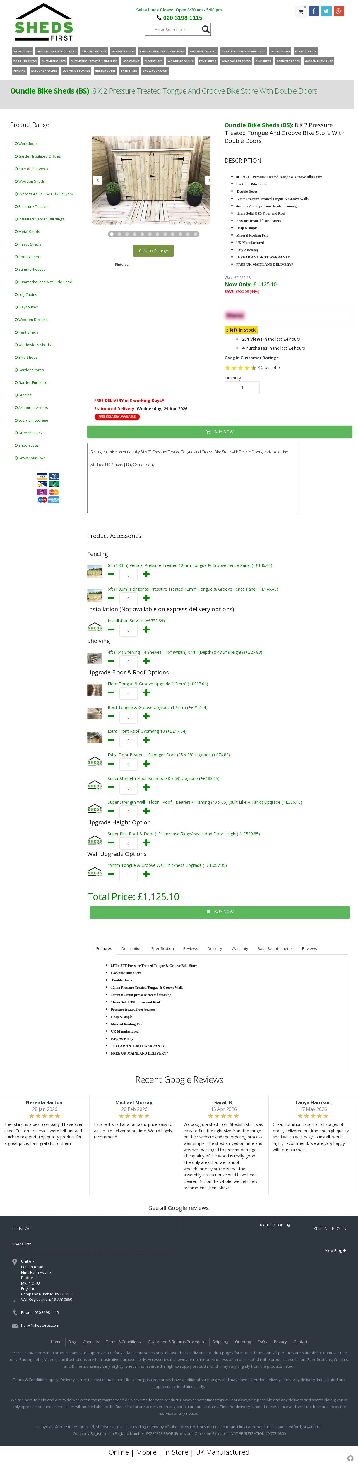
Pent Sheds (26, 332)
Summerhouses (30, 269)
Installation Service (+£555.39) (136, 620)
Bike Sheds (26, 357)
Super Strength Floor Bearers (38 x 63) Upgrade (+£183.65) (164, 778)
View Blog (335, 1250)
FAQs (262, 1341)
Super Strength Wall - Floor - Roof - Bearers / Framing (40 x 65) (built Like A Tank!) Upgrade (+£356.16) (205, 802)
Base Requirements (275, 948)
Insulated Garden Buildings (39, 219)
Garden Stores (29, 369)
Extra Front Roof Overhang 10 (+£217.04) (147, 731)
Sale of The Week (31, 168)
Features (104, 948)
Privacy (280, 1341)
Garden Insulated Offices (38, 156)
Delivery (215, 948)
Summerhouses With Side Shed (43, 281)
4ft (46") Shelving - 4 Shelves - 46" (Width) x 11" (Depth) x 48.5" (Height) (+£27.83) (185, 652)
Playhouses (26, 307)
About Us (91, 1341)
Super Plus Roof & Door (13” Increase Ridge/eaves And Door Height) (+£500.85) (184, 833)
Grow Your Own (30, 457)
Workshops (26, 143)
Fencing (23, 395)
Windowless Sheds (33, 344)
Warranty (240, 948)
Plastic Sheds (28, 244)
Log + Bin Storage (31, 420)
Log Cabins (26, 294)
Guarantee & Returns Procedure (176, 1341)
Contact (300, 1341)
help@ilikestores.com (40, 1325)
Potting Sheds (28, 256)
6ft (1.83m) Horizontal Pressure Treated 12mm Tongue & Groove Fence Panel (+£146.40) (193, 589)
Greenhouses (28, 432)
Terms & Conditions (123, 1341)
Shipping (220, 1341)
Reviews (190, 948)
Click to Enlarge (153, 250)
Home (56, 1341)
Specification (162, 948)
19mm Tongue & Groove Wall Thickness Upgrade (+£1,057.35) (167, 865)
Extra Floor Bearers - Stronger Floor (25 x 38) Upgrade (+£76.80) (169, 754)
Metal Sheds (27, 231)
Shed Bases (27, 445)
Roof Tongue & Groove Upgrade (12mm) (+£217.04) (158, 707)
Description (131, 948)
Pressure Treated (32, 206)
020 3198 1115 (182, 18)
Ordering (243, 1341)
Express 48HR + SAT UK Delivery (44, 193)
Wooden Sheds (30, 181)
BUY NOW (220, 431)
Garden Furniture (31, 382)
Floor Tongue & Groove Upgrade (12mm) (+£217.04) (158, 683)
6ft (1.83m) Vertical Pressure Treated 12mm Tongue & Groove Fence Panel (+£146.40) (190, 565)
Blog (72, 1341)
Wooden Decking (31, 319)
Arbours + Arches (31, 407)
